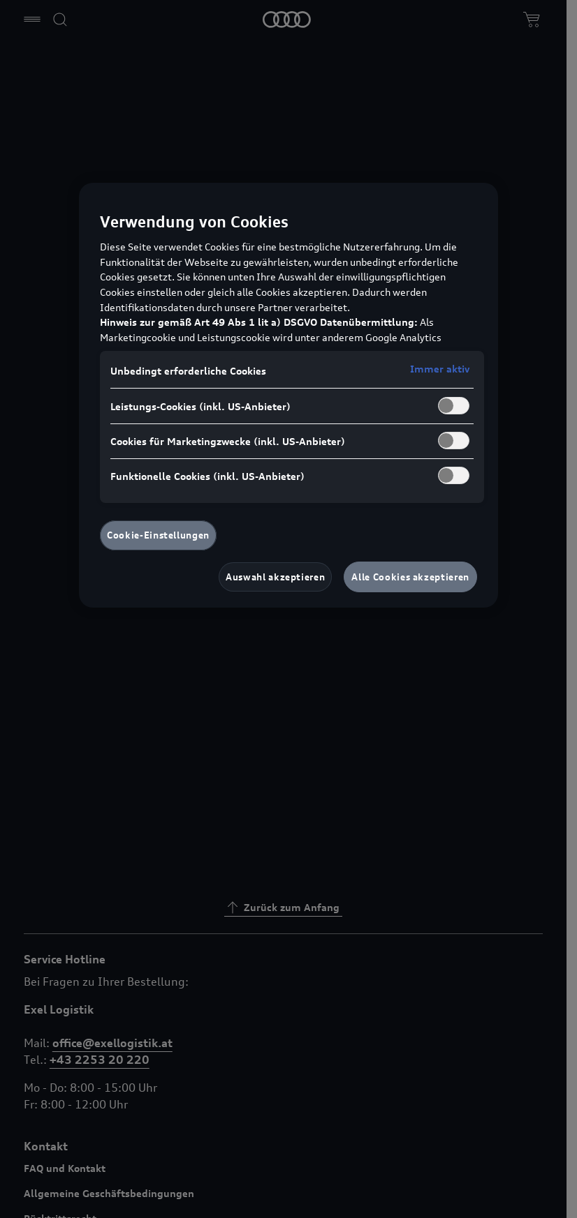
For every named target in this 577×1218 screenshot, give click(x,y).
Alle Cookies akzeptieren (410, 576)
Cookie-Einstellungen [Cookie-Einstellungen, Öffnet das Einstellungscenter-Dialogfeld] (158, 535)
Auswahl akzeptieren (275, 576)
